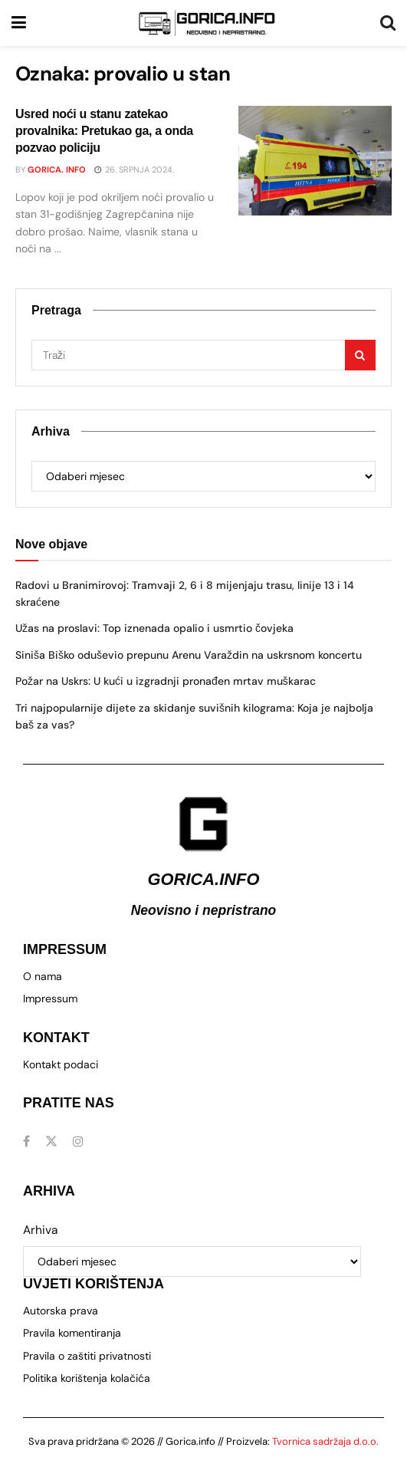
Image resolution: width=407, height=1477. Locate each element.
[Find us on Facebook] (26, 1141)
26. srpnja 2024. (134, 169)
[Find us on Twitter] (51, 1141)
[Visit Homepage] (207, 23)
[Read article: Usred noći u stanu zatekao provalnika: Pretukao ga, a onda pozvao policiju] (315, 160)
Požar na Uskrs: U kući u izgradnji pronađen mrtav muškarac (165, 681)
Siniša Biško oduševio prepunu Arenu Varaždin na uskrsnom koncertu (188, 655)
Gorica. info (57, 169)
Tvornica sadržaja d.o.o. (325, 1441)
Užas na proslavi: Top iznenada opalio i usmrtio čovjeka (154, 628)
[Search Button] (388, 23)
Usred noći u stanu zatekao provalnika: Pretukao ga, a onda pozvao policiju (104, 131)
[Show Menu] (18, 23)
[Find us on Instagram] (78, 1141)
